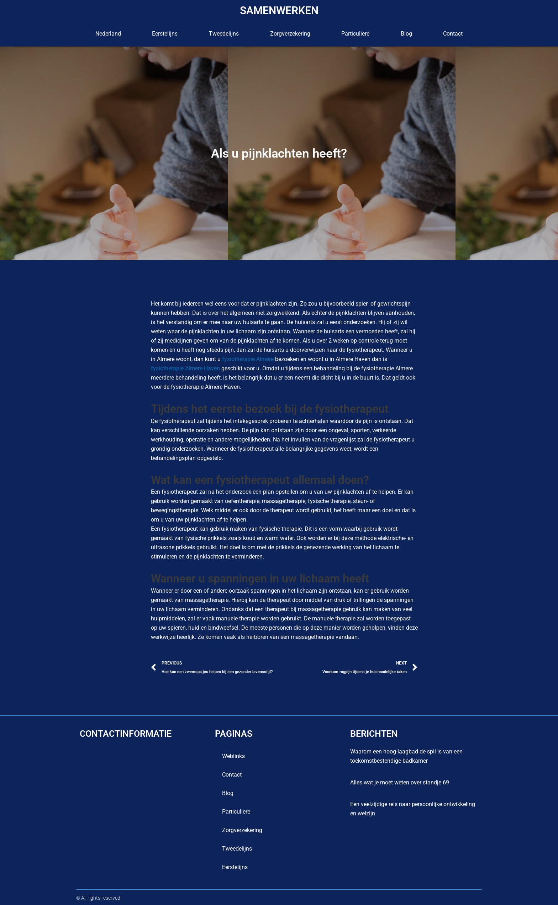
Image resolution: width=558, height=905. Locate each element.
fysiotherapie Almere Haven (185, 368)
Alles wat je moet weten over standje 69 (399, 782)
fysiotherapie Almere (248, 359)
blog (406, 33)
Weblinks (233, 756)
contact (453, 33)
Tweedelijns (224, 33)
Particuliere (355, 33)
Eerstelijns (165, 33)
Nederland (108, 33)
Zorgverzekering (290, 33)
